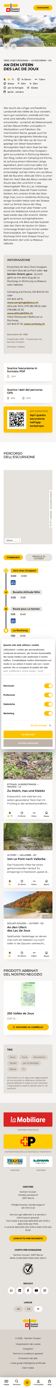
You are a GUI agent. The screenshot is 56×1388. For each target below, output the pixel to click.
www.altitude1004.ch (20, 313)
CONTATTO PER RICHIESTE (28, 1238)
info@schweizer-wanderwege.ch (28, 1204)
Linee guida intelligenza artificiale (28, 1363)
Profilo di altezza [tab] (38, 557)
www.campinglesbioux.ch (22, 302)
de (18, 1309)
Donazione (43, 8)
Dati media (28, 1367)
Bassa (9, 83)
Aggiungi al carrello (28, 1027)
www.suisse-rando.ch (51, 500)
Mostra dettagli (39, 725)
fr (28, 1309)
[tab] (43, 43)
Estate (32, 88)
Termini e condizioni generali (28, 1353)
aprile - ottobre (14, 92)
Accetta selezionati (28, 743)
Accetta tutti (28, 734)
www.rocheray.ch (34, 324)
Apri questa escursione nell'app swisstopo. (38, 421)
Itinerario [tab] (13, 557)
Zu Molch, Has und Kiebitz (26, 791)
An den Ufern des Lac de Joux (18, 929)
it (38, 1309)
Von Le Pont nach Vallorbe (26, 859)
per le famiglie (13, 88)
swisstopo (51, 515)
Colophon (28, 1348)
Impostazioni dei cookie (28, 1344)
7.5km (40, 79)
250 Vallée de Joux (20, 1013)
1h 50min (24, 79)
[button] (28, 31)
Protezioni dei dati (28, 1358)
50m (21, 83)
